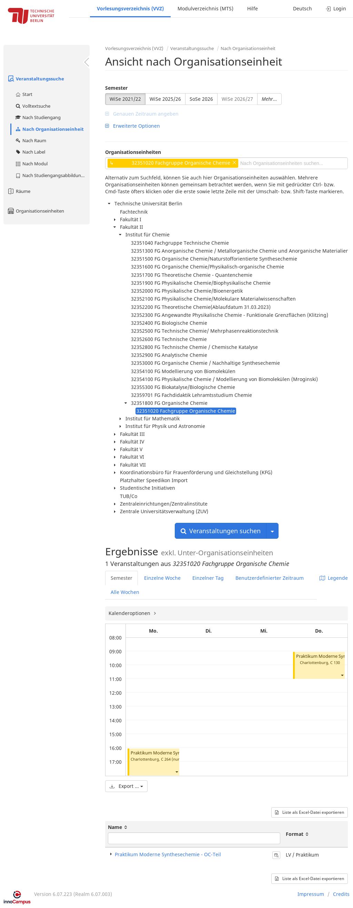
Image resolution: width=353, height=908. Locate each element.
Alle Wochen (125, 592)
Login (336, 8)
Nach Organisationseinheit (49, 129)
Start (23, 94)
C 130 (335, 662)
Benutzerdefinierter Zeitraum (269, 578)
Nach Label (30, 152)
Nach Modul (31, 163)
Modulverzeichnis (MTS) (205, 8)
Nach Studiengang (38, 117)
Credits (341, 894)
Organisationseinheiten (35, 211)
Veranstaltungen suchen (221, 531)
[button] (176, 771)
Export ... (126, 786)
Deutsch (302, 8)
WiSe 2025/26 (165, 99)
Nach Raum (30, 140)
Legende (334, 578)
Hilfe (252, 8)
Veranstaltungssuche (35, 79)
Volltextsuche (32, 106)
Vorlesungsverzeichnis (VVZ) (130, 8)
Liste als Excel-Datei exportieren (309, 812)
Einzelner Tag (208, 578)
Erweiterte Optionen (132, 126)
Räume (18, 191)
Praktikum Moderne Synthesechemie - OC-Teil (178, 753)
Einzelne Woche (162, 578)
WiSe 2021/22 (125, 99)
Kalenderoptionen (130, 613)
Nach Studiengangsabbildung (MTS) (52, 175)
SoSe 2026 (201, 99)
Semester (116, 88)
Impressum (310, 894)
